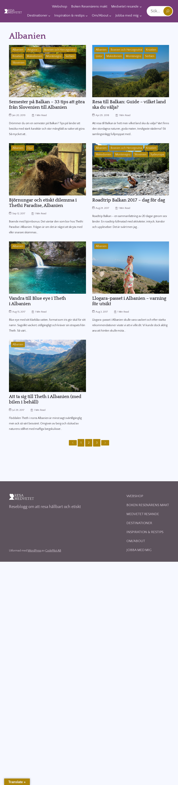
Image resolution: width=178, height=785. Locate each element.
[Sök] (167, 11)
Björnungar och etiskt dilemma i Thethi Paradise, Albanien (43, 203)
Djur (30, 148)
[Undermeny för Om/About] (110, 16)
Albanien (18, 49)
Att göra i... (33, 49)
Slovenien (19, 62)
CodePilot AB (53, 550)
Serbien (70, 56)
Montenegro (53, 56)
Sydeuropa (157, 154)
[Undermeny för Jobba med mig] (141, 16)
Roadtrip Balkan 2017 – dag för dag (128, 200)
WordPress (34, 550)
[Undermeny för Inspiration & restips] (87, 16)
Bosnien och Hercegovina (60, 49)
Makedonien (34, 56)
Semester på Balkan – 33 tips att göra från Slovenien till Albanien (47, 104)
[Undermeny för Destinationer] (49, 16)
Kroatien (18, 56)
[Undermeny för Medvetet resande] (141, 7)
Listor (99, 56)
